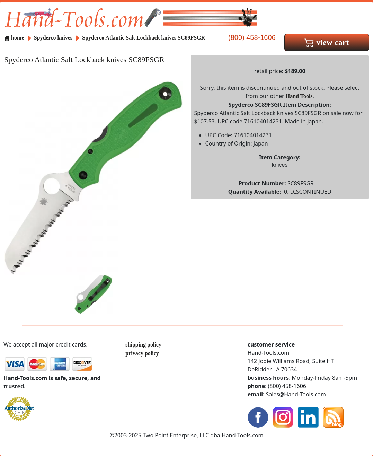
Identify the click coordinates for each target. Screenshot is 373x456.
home (14, 38)
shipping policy (143, 345)
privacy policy (142, 353)
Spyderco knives (53, 38)
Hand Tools (299, 96)
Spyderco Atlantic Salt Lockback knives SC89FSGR (143, 38)
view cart (326, 42)
